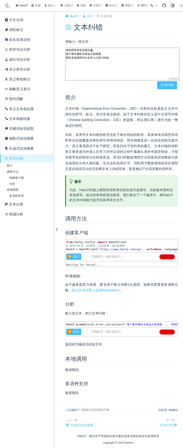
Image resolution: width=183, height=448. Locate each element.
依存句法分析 (17, 49)
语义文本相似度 (19, 109)
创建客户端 (16, 177)
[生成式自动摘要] (79, 422)
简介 (10, 165)
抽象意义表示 (17, 89)
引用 (96, 5)
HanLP (21, 5)
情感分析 (14, 214)
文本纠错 (14, 158)
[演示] (50, 5)
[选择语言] (154, 5)
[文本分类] (168, 422)
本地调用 (12, 189)
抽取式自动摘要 (19, 138)
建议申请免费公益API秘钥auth (96, 290)
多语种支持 (16, 195)
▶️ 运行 (74, 256)
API (143, 5)
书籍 (81, 5)
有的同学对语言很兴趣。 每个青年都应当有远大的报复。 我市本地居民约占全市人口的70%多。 (122, 64)
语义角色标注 (17, 79)
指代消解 (14, 99)
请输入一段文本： (78, 42)
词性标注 (14, 30)
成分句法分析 (17, 60)
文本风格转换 (17, 119)
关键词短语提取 (19, 129)
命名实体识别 (17, 40)
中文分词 (14, 20)
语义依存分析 (17, 69)
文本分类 (14, 204)
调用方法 (12, 171)
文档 (67, 5)
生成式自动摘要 (19, 149)
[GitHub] (164, 5)
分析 (12, 183)
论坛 (112, 5)
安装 (36, 5)
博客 (128, 5)
